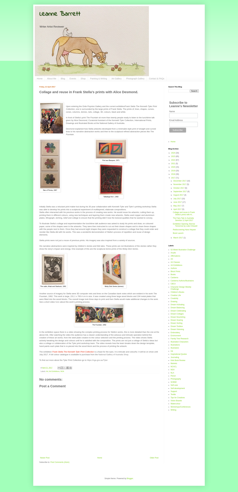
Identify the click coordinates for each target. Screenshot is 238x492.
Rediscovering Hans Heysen (184, 230)
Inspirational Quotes (179, 354)
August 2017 (178, 195)
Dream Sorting (176, 323)
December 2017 (180, 181)
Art (47, 371)
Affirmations (175, 256)
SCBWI (174, 382)
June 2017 (177, 202)
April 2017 (177, 209)
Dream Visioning (177, 329)
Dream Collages (177, 314)
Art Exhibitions (54, 371)
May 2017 (177, 206)
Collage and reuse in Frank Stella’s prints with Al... (184, 213)
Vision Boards (176, 401)
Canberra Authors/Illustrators (182, 281)
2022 (173, 160)
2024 (173, 153)
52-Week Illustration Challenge (183, 250)
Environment (176, 336)
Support (174, 391)
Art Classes (175, 262)
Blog (63, 78)
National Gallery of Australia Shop (113, 354)
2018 (173, 174)
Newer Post (44, 458)
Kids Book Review (178, 360)
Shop (83, 78)
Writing (173, 410)
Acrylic (173, 253)
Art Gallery (117, 78)
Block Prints (175, 271)
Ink (172, 351)
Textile (173, 394)
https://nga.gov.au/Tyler (97, 360)
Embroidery (175, 332)
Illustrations (175, 345)
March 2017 (178, 238)
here (57, 302)
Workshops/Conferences (180, 407)
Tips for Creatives (178, 398)
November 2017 (180, 184)
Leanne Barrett (59, 14)
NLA (172, 373)
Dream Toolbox (177, 326)
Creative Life (176, 295)
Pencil (173, 376)
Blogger (130, 478)
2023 (173, 156)
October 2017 (179, 188)
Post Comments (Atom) (59, 462)
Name (172, 111)
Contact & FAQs (156, 78)
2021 (173, 163)
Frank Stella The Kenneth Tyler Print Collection (73, 352)
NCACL (174, 367)
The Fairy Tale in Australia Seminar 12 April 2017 (183, 219)
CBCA (173, 284)
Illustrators (175, 348)
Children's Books (177, 292)
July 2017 (177, 199)
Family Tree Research (179, 339)
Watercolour (175, 404)
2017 (173, 178)
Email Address (176, 120)
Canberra (174, 277)
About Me (51, 78)
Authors (174, 268)
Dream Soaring (177, 320)
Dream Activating (177, 305)
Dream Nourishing (178, 317)
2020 (173, 167)
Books (173, 274)
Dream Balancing (178, 308)
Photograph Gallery (135, 78)
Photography (176, 379)
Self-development (178, 388)
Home (39, 78)
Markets (174, 363)
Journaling (175, 357)
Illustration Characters (179, 342)
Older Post (154, 458)
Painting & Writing (98, 78)
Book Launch (178, 233)
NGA (62, 371)
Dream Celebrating (178, 311)
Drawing (174, 301)
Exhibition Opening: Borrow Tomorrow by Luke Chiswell (185, 225)
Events (73, 78)
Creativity (174, 298)
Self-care (174, 385)
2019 (173, 171)
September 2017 (180, 191)
